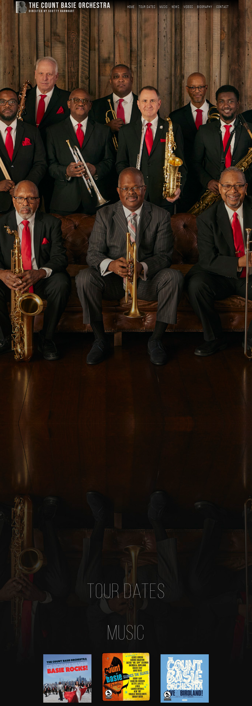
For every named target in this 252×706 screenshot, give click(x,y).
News (176, 7)
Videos (188, 7)
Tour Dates (147, 7)
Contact (222, 7)
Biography (204, 7)
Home (131, 7)
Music (164, 7)
